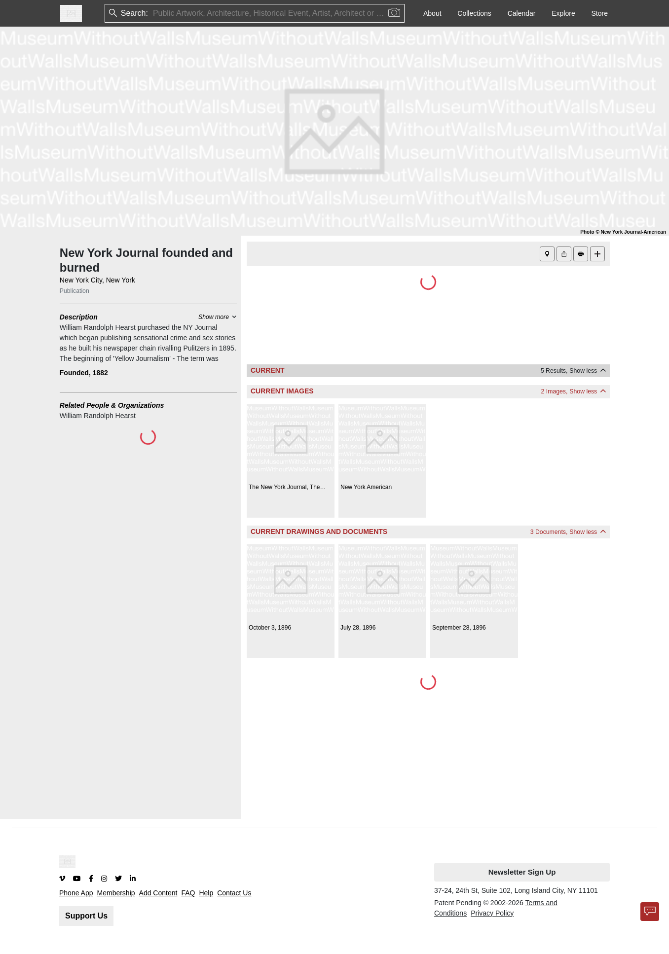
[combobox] (154, 13)
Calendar (522, 13)
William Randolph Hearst (98, 416)
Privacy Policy (492, 913)
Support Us (86, 916)
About (432, 13)
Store (600, 13)
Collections (474, 13)
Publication (74, 290)
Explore (563, 13)
